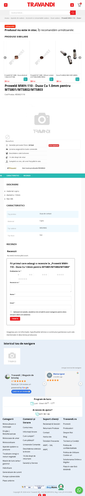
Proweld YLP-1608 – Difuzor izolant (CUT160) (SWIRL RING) (41, 76)
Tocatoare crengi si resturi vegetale (11, 455)
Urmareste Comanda (31, 444)
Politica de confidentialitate (70, 446)
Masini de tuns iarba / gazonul (12, 462)
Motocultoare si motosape (9, 425)
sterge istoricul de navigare (71, 368)
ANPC (45, 449)
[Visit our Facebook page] (40, 495)
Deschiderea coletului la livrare (32, 450)
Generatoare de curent (12, 472)
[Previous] (5, 62)
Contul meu (28, 427)
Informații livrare (30, 432)
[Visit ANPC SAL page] (27, 487)
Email (12, 303)
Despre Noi (68, 432)
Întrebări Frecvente (51, 441)
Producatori (68, 428)
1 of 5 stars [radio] (13, 274)
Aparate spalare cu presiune (10, 448)
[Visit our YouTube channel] (44, 495)
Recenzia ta (14, 282)
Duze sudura (55, 18)
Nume (12, 294)
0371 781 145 (42, 414)
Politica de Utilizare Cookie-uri (71, 453)
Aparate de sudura (17, 18)
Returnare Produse (51, 428)
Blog (65, 437)
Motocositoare (9, 442)
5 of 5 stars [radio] (14, 279)
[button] (6, 5)
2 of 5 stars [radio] (24, 274)
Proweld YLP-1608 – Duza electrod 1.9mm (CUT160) (15, 76)
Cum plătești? (28, 440)
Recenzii (27, 175)
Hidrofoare (7, 468)
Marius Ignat (59, 374)
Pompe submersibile (11, 476)
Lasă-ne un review (21, 391)
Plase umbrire (8, 480)
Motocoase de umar (11, 438)
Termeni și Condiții (71, 441)
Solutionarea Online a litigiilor (72, 461)
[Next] (80, 62)
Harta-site (47, 437)
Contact (46, 432)
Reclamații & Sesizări (51, 424)
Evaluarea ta (15, 271)
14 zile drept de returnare (29, 457)
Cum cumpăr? (28, 436)
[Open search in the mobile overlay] (42, 12)
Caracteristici (13, 175)
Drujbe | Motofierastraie (9, 432)
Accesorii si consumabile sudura (37, 18)
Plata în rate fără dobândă (70, 468)
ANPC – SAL (48, 445)
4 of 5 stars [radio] (52, 274)
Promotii (66, 424)
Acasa (7, 18)
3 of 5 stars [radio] (37, 274)
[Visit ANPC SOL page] (40, 487)
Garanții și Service (30, 463)
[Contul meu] (72, 5)
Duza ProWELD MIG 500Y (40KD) (66, 75)
